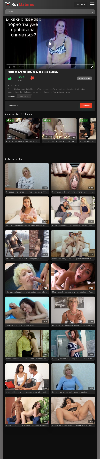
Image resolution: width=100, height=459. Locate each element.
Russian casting (24, 96)
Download (84, 78)
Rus (22, 4)
